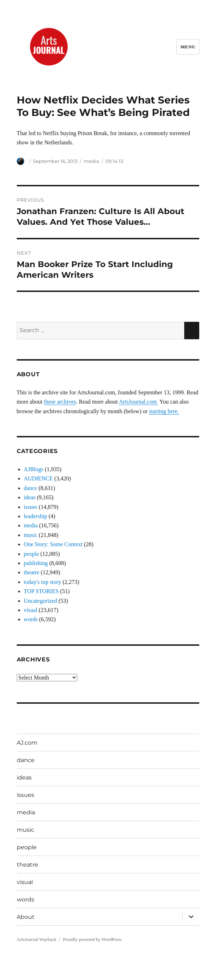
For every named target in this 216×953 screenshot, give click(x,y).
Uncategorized (40, 601)
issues (30, 507)
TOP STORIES (41, 591)
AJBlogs (33, 469)
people (31, 554)
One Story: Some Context (53, 544)
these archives (60, 402)
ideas (30, 497)
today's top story (42, 582)
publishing (36, 563)
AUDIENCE (38, 478)
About (26, 917)
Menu (187, 46)
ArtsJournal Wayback (37, 939)
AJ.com (27, 742)
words (31, 619)
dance (30, 488)
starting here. (164, 411)
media (91, 161)
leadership (35, 516)
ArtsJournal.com (138, 402)
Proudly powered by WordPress (92, 939)
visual (30, 610)
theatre (32, 572)
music (30, 535)
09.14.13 (114, 161)
